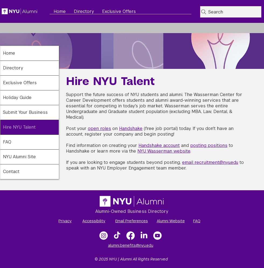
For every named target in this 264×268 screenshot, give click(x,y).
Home (9, 53)
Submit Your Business (25, 112)
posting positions (208, 145)
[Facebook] (130, 235)
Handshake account (159, 145)
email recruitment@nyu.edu (210, 162)
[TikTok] (117, 235)
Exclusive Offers (20, 83)
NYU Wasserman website (163, 151)
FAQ (7, 142)
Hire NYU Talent (19, 127)
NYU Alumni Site (19, 157)
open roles (99, 128)
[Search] (230, 11)
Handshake (131, 128)
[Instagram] (103, 235)
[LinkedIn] (144, 235)
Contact (11, 171)
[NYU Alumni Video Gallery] (157, 235)
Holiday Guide (17, 97)
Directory (13, 68)
